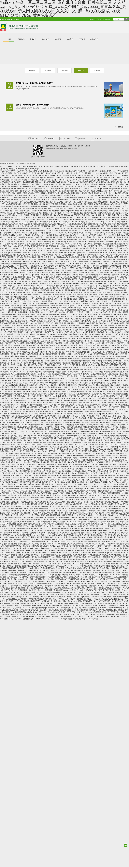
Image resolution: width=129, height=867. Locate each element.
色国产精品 (26, 246)
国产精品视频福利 (75, 363)
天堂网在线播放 (44, 511)
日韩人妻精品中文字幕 (37, 383)
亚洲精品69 (49, 513)
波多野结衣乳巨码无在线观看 (103, 330)
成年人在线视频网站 (31, 356)
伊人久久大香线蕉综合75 (49, 266)
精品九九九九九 (10, 541)
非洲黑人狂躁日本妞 (50, 270)
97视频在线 (60, 244)
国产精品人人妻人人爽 (91, 374)
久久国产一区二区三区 (89, 332)
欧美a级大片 (37, 294)
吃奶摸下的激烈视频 (66, 528)
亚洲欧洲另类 (107, 557)
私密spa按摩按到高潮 (16, 612)
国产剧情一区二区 (99, 266)
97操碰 (14, 361)
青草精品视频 (23, 312)
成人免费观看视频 (32, 405)
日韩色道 (79, 255)
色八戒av (84, 612)
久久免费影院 (64, 314)
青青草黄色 (47, 204)
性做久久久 (40, 253)
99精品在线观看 (10, 440)
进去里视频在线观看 (112, 358)
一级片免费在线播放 (119, 387)
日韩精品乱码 (66, 288)
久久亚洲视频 (47, 458)
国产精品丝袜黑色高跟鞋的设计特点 (113, 208)
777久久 (78, 180)
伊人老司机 (68, 449)
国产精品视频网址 (104, 314)
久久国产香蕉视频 (35, 272)
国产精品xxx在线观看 (91, 259)
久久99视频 (114, 350)
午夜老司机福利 (54, 261)
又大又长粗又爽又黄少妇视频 (105, 433)
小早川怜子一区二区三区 (81, 195)
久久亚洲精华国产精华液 (37, 541)
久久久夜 (114, 339)
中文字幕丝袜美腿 (24, 352)
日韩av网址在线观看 (108, 182)
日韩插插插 (64, 363)
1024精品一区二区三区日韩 (12, 391)
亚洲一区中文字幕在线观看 (97, 458)
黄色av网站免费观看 (14, 193)
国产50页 (36, 283)
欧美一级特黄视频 (52, 407)
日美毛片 (19, 363)
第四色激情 (84, 429)
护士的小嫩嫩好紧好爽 (23, 389)
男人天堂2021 (15, 433)
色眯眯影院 (59, 343)
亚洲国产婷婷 (12, 579)
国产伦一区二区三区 (30, 175)
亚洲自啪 (11, 228)
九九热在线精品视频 (70, 511)
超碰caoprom (103, 184)
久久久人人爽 (54, 440)
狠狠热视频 (18, 539)
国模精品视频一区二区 (107, 270)
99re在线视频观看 (80, 310)
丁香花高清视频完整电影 (106, 286)
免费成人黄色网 (55, 275)
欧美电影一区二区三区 (38, 226)
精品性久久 (120, 182)
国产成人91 (72, 281)
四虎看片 (79, 266)
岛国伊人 (60, 480)
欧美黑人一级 (68, 553)
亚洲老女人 (20, 241)
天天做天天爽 (29, 550)
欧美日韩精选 (23, 564)
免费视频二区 (21, 299)
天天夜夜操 (19, 568)
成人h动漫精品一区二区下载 (54, 376)
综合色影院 (93, 268)
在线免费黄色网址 (27, 308)
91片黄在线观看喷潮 (90, 184)
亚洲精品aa (102, 451)
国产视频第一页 (55, 191)
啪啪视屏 (44, 173)
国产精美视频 (5, 409)
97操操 (46, 200)
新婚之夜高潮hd (67, 515)
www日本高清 (84, 261)
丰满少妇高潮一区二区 (119, 200)
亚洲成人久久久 (48, 339)
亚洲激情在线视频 (42, 380)
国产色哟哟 (23, 524)
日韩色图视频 (88, 204)
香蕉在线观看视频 (80, 316)
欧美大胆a (66, 306)
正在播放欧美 (30, 189)
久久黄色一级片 (49, 530)
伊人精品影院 (73, 345)
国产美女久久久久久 (92, 208)
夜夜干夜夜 (44, 378)
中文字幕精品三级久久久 (58, 380)
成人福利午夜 (93, 180)
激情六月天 (64, 211)
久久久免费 (35, 500)
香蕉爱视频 (93, 248)
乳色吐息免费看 (56, 327)
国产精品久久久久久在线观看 (83, 579)
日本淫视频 (41, 608)
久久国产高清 (20, 431)
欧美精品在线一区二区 (120, 268)
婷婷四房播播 (36, 177)
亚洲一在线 (95, 519)
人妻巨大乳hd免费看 (37, 369)
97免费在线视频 (56, 306)
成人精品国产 (83, 495)
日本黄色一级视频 (122, 204)
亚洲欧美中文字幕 (107, 301)
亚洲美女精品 (121, 500)
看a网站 (85, 180)
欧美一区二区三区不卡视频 (63, 491)
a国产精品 (15, 226)
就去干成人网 (67, 264)
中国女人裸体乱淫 (78, 482)
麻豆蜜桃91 (114, 180)
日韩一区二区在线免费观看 (26, 286)
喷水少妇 (12, 444)
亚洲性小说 (107, 387)
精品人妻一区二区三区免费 (103, 290)
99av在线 (85, 449)
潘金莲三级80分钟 (38, 235)
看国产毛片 (37, 471)
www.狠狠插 (39, 619)
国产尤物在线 (110, 250)
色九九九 (30, 299)
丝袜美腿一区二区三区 (54, 301)
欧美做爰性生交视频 (64, 303)
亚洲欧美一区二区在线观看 (115, 316)
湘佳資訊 (33, 39)
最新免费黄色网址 (108, 171)
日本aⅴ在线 (101, 310)
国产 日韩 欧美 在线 (57, 202)
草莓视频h (50, 464)
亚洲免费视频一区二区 (17, 283)
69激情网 (122, 180)
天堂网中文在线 (115, 283)
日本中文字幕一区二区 (115, 186)
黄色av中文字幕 (54, 484)
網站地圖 (95, 138)
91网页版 (55, 175)
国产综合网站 (37, 171)
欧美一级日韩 (20, 336)
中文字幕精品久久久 (90, 288)
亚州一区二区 (73, 208)
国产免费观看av (99, 502)
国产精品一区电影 (123, 475)
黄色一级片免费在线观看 (120, 219)
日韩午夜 (29, 343)
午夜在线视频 (96, 237)
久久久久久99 (54, 561)
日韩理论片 (116, 215)
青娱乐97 (118, 601)
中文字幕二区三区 (16, 270)
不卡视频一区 (56, 323)
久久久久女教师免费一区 (117, 553)
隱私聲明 (80, 138)
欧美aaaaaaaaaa (34, 484)
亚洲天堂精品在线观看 (10, 524)
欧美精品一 (17, 533)
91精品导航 (125, 275)
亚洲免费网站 (7, 533)
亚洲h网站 (88, 570)
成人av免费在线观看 (31, 427)
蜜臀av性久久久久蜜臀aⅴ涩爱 (106, 526)
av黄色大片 (79, 442)
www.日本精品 (66, 248)
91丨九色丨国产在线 (80, 297)
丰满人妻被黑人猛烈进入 (105, 601)
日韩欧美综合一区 (119, 191)
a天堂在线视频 (44, 186)
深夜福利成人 (6, 222)
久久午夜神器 (50, 217)
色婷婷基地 (52, 420)
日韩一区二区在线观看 (96, 447)
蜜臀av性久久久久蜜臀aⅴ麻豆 (51, 416)
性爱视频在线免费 (76, 200)
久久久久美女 (59, 400)
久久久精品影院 (105, 224)
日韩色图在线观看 (62, 286)
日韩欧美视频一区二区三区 (92, 564)
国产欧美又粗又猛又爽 (95, 380)
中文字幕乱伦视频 (61, 464)
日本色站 (24, 264)
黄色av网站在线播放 (14, 261)
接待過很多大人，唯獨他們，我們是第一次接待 (34, 83)
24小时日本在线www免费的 (98, 297)
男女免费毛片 (52, 226)
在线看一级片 (100, 343)
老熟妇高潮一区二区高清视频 (38, 222)
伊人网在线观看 (19, 343)
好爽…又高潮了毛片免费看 (92, 244)
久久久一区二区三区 (76, 250)
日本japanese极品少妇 (21, 345)
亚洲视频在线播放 (49, 308)
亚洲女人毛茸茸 (90, 614)
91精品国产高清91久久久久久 (43, 224)
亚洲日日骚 (50, 581)
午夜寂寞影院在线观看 (42, 429)
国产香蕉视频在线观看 (64, 354)
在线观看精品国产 (69, 414)
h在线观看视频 (41, 264)
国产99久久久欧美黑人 (114, 303)
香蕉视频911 (89, 173)
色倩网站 (69, 297)
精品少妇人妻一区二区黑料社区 (93, 358)
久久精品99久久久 (31, 612)
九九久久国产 (74, 314)
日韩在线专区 (21, 464)
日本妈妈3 (98, 411)
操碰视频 (18, 219)
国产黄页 (43, 592)
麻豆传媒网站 (52, 577)
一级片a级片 (117, 546)
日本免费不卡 (59, 489)
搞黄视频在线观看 (104, 398)
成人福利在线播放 (65, 471)
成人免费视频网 (110, 365)
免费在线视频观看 (53, 211)
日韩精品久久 (11, 484)
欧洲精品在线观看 (79, 257)
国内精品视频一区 (95, 230)
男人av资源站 (99, 177)
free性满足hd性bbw (29, 522)
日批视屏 (100, 469)
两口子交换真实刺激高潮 (49, 246)
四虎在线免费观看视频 (17, 189)
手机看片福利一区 (52, 608)
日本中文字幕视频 (65, 237)
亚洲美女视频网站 (21, 599)
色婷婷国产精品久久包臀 (91, 182)
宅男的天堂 (31, 303)
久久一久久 (19, 438)
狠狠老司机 (4, 279)
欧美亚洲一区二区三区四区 (18, 272)
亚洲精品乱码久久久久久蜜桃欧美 (12, 224)
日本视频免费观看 (47, 255)
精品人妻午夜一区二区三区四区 (92, 222)
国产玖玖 (79, 246)
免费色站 (54, 325)
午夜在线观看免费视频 (31, 261)
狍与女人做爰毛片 (115, 418)
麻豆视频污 (73, 171)
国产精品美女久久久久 (97, 303)
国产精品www (72, 253)
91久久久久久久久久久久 (94, 396)
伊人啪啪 (59, 259)
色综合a (73, 550)
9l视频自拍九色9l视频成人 (65, 526)
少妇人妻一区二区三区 (94, 354)
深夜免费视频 (45, 365)
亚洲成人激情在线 (99, 517)
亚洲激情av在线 (106, 191)
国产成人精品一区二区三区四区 (59, 299)
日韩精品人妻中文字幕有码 (118, 297)
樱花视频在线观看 (117, 319)
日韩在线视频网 (119, 491)
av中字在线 (8, 339)
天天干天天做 (32, 259)
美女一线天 (27, 301)
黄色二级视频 (27, 182)
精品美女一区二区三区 (19, 222)
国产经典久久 (15, 306)
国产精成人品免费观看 (75, 427)
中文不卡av (41, 407)
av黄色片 (80, 259)
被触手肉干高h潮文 (78, 475)
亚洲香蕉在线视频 (30, 257)
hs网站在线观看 (83, 610)
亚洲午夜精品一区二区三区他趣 (62, 279)
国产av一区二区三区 (16, 374)
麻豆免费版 (49, 372)
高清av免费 (91, 433)
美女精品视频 (49, 400)
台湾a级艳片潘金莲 (8, 458)
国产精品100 (77, 453)
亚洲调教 (33, 577)
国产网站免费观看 (95, 548)
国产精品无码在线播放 (40, 352)
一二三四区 (71, 365)
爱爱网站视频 (12, 184)
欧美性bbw (121, 235)
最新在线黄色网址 (77, 306)
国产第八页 (6, 288)
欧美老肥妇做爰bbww (44, 583)
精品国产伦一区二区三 (110, 308)
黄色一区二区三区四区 (19, 416)
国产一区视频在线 (33, 268)
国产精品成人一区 (29, 253)
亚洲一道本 (36, 535)
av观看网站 (46, 391)
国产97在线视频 (70, 233)
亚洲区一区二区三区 (105, 546)
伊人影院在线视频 (15, 182)
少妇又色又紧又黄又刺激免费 (31, 204)
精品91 (97, 530)
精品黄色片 (82, 171)
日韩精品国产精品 (86, 177)
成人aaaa (125, 228)
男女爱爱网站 (42, 409)
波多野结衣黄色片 (79, 354)
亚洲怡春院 (24, 378)
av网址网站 (102, 369)
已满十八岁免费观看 (80, 471)
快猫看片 (119, 511)
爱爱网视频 (4, 358)
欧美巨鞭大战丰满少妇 (59, 334)
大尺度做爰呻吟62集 (94, 171)
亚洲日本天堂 (67, 597)
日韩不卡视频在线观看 (80, 270)
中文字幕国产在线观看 (95, 235)
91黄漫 (59, 321)
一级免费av (13, 425)
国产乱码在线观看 (109, 352)
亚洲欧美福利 (56, 391)
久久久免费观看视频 (120, 356)
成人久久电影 (45, 500)
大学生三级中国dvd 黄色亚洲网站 (81, 211)
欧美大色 (38, 517)
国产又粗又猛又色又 (69, 469)
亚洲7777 (86, 363)
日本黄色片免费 (63, 599)
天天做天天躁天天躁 (43, 297)
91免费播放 (33, 533)
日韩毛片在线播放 (31, 444)
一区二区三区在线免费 (97, 391)
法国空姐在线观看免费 (29, 306)
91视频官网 (81, 228)
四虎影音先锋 (36, 473)
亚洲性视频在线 (61, 208)
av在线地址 (66, 275)
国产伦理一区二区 (6, 294)
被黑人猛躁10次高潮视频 (9, 206)
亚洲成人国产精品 (32, 279)
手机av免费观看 (14, 264)
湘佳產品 (45, 39)
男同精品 (38, 515)
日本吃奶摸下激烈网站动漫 (59, 200)
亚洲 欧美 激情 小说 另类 (69, 261)
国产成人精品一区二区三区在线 (52, 473)
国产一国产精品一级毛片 (70, 197)
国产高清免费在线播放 (101, 372)
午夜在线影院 (91, 583)
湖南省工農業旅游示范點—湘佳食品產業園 (32, 105)
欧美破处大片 (110, 241)
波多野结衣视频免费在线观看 (116, 559)
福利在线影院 (116, 449)
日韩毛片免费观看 (95, 352)
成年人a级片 (110, 204)
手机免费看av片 (42, 374)
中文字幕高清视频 (21, 590)
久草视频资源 (6, 477)
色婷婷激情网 (9, 217)
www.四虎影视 (121, 270)
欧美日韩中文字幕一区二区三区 (38, 228)
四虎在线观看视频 (40, 420)
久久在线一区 (50, 235)
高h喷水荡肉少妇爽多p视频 (40, 219)
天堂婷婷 (9, 347)
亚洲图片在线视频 (53, 403)
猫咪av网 (59, 517)
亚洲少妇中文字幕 (23, 553)
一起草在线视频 (34, 312)
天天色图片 (92, 500)
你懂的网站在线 (53, 206)
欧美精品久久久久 (108, 599)
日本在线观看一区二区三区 (16, 422)
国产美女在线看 (120, 504)
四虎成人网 (42, 414)
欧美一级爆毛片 (84, 191)
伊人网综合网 (106, 237)
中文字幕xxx (116, 237)
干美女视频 (52, 477)
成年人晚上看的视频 (66, 312)
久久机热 (125, 590)
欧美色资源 (36, 255)
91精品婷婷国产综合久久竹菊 (93, 427)
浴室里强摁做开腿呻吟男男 (100, 339)
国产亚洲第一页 (58, 555)
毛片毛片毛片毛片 (83, 594)
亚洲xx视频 (63, 253)
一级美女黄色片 (108, 193)
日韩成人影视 (15, 387)
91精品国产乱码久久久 (23, 195)
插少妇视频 (39, 586)
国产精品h (38, 550)
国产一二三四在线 (91, 484)
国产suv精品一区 (44, 306)
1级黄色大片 (36, 195)
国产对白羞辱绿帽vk (90, 376)
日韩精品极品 (70, 493)
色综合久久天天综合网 (60, 281)
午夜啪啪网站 (95, 363)
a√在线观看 (120, 522)
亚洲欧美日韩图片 (62, 548)
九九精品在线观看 (56, 186)
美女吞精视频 (26, 418)
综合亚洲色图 (49, 489)
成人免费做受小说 (73, 361)
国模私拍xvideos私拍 (101, 206)
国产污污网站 (23, 594)
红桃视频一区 (19, 566)
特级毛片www (25, 327)
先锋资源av (89, 290)
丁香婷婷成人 (14, 572)
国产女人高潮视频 (13, 400)
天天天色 (12, 241)
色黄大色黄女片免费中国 (72, 277)
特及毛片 (80, 336)
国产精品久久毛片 (61, 224)
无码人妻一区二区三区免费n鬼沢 (48, 288)
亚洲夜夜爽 (86, 453)
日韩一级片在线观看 (42, 358)
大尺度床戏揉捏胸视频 (63, 339)
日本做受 (122, 339)
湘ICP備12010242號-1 (53, 146)
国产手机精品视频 (44, 444)
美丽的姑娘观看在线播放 (8, 323)
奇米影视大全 (62, 405)
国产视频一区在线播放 (99, 195)
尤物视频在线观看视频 (97, 253)
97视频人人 (47, 281)
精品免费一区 (95, 586)
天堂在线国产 (6, 416)
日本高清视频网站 (16, 175)
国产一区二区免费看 (95, 438)
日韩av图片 (15, 288)
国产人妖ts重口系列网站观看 (16, 292)
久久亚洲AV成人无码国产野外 (64, 184)
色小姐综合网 (64, 175)
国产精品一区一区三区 (8, 365)
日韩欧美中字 (124, 455)
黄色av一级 (93, 215)
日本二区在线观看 (114, 385)
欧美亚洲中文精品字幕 (52, 257)
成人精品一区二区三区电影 (30, 173)
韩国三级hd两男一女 (88, 378)
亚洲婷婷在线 (48, 586)
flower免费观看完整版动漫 (103, 299)
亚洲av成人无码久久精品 (107, 233)
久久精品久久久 (14, 511)
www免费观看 (12, 429)
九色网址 (20, 365)
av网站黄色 (122, 458)
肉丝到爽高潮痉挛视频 (11, 332)
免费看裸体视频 (106, 189)
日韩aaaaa (110, 211)
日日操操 (74, 299)
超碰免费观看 (12, 594)
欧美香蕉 (54, 422)
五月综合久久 (91, 286)
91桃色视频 (95, 217)
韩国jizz (47, 327)
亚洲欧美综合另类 (48, 332)
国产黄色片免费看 (103, 486)
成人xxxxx (89, 299)
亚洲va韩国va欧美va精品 (11, 414)
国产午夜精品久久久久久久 (93, 175)
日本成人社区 (70, 438)
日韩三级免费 (33, 597)
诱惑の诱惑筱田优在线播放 (94, 294)
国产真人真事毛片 (107, 414)
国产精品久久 (52, 537)
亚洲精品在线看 (81, 438)
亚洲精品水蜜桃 (32, 325)
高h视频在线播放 (16, 301)
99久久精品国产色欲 (90, 246)
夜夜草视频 (48, 319)
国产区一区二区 (78, 290)
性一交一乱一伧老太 (92, 341)
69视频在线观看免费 (101, 566)
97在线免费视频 (72, 241)
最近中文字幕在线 (90, 491)
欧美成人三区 (86, 519)
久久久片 (119, 336)
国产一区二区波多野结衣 (89, 314)
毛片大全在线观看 (29, 367)
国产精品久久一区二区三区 (71, 222)
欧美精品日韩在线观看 (88, 327)
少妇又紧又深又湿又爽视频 (18, 383)
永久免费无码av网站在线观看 (70, 575)
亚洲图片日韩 (12, 268)
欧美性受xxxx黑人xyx (14, 605)
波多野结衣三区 (87, 480)
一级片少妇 (14, 451)
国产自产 (33, 345)
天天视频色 (106, 442)
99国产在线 (104, 325)
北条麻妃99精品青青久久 (80, 608)
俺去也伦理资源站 (44, 345)
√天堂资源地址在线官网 (65, 477)
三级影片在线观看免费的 (87, 400)
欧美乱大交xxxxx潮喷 (19, 394)
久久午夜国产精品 (48, 177)
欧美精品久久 (38, 182)
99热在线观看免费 (53, 497)
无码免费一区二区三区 (76, 405)
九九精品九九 (70, 226)
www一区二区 (26, 400)
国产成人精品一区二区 (47, 208)
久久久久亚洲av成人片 (15, 197)
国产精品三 (123, 363)
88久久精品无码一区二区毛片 (40, 323)
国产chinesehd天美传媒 (69, 230)
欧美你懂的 (83, 224)
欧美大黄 (20, 440)
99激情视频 (122, 405)
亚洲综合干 (34, 186)
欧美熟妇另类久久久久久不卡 (22, 466)
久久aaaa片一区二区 (58, 297)
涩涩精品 (125, 283)
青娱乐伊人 (38, 339)
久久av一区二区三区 (92, 581)
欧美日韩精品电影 (15, 253)
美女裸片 (67, 473)
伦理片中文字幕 (115, 206)
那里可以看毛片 (72, 541)
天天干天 (40, 257)
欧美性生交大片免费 (28, 575)
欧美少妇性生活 (19, 215)
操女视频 (118, 610)
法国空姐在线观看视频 (8, 286)
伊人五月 (29, 283)
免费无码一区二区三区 (66, 385)
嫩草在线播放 (32, 464)
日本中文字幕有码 (38, 217)
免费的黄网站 (93, 451)
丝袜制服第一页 (61, 411)
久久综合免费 (63, 460)
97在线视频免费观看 (48, 438)
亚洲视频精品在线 (42, 202)
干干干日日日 (114, 327)
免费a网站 (87, 597)
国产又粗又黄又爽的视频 (29, 511)
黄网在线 (19, 257)
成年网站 (109, 288)
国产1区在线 (124, 497)
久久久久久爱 (98, 440)
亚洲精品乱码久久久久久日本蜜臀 (67, 177)
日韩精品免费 (12, 564)
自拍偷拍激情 (55, 429)
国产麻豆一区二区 (77, 173)
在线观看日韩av (8, 530)
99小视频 (64, 619)
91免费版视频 (121, 253)
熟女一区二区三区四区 (65, 592)
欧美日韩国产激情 (16, 356)
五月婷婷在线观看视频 (41, 275)
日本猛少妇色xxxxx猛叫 (62, 482)
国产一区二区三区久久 (27, 202)
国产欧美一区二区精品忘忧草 (42, 389)
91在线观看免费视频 (13, 204)
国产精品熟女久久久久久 (113, 175)
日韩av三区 (4, 253)
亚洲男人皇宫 (102, 292)
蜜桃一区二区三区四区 (88, 264)
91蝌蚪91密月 (102, 511)
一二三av (7, 237)
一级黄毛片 (16, 173)
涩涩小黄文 (42, 497)
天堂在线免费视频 (85, 440)
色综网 (37, 310)
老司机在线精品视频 (73, 189)
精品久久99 (16, 497)
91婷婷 (45, 486)
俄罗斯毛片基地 (33, 416)
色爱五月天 (29, 429)
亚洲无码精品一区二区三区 (9, 592)
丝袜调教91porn (69, 433)
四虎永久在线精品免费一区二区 (14, 372)
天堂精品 (119, 171)
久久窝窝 (9, 250)
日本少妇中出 (46, 310)
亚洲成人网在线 (45, 180)
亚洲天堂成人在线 (12, 191)
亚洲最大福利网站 (68, 323)
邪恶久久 (101, 213)
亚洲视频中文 (51, 321)
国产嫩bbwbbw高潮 (26, 420)
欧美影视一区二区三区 (28, 288)
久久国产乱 (82, 436)
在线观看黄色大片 (51, 253)
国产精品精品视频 (64, 270)
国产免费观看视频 (84, 281)
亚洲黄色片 (61, 189)
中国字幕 (125, 332)
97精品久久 (119, 530)
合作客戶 (69, 39)
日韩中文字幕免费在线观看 (34, 372)
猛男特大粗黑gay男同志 (81, 272)
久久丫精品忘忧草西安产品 (32, 213)
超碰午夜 (97, 480)
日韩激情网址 (88, 502)
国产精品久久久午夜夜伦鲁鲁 (53, 290)
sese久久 (76, 327)
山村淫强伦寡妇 (107, 361)
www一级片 (101, 400)
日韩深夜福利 (76, 193)
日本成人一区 (69, 186)
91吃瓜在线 (70, 581)
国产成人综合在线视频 (21, 211)
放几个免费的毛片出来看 (40, 191)
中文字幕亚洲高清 (91, 444)
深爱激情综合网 (5, 226)
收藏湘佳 (91, 19)
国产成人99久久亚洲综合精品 (43, 343)
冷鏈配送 (57, 39)
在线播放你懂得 (48, 213)
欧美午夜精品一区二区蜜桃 (21, 177)
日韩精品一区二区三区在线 (50, 193)
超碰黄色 (105, 389)
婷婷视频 (56, 575)
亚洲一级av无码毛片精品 (114, 226)
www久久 (70, 215)
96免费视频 (41, 464)
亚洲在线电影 (57, 367)
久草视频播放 (75, 213)
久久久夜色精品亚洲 (8, 455)
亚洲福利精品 (50, 259)
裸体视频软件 (88, 319)
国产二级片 (66, 173)
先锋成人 (61, 239)
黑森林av (7, 233)
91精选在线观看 (69, 343)
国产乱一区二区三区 (122, 414)
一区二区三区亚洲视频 (112, 222)
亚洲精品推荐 (35, 246)
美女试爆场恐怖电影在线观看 (77, 308)
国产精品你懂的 (62, 250)
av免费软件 (104, 336)
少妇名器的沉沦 (79, 515)
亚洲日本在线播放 (30, 197)
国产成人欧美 (36, 391)
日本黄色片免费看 (49, 550)
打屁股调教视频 (116, 261)
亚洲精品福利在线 (68, 219)
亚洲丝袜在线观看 (19, 277)
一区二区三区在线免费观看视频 (117, 246)
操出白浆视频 (123, 264)
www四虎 (9, 310)
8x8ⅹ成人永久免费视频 (42, 422)
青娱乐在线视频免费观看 (64, 217)
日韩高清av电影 (65, 608)
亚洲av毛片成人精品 (46, 427)
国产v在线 (13, 180)
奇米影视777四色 (30, 409)
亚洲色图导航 (97, 193)
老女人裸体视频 (23, 208)
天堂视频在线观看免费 (116, 378)
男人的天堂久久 (101, 378)
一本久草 (30, 477)
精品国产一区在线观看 (37, 321)
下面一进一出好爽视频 (23, 217)
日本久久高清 (55, 228)
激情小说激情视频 (43, 241)
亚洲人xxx (102, 550)
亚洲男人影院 (100, 241)
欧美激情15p (85, 586)
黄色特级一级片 (113, 248)
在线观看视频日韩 (77, 455)
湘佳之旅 (81, 70)
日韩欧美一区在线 (15, 460)
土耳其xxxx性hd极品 (96, 425)
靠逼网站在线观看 (82, 268)
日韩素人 (54, 365)
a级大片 (10, 215)
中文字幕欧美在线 (64, 451)
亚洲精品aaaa (68, 367)
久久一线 (9, 303)
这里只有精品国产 (66, 310)
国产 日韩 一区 (120, 312)
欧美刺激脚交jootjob (77, 590)
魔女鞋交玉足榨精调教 (15, 396)
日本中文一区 (43, 197)
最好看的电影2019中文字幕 (12, 235)
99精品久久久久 (64, 533)
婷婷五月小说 (102, 590)
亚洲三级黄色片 (26, 526)
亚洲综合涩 (67, 195)
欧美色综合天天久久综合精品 (13, 535)
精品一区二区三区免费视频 (45, 286)
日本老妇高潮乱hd (116, 230)
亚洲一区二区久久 (102, 283)
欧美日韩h (28, 535)
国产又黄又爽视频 (16, 354)
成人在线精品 (51, 189)
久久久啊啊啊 (45, 215)
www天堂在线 (76, 561)
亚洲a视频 (118, 361)
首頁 (9, 39)
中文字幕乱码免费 (35, 281)
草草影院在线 (119, 493)
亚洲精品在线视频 (93, 301)
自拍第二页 (83, 616)
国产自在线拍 (11, 350)
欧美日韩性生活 (47, 482)
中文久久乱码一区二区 (68, 228)
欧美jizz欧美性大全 (26, 200)
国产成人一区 (42, 250)
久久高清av (86, 422)
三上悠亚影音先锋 (19, 480)
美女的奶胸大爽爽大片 (9, 334)
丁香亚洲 (84, 303)
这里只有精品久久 (24, 544)
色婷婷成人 (69, 202)
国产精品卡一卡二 (17, 504)
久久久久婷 (112, 533)
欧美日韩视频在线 (72, 431)
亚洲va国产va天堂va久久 (48, 480)
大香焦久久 (57, 522)
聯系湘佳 (48, 138)
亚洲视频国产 (59, 316)
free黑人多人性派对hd (114, 334)
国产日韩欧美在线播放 (25, 361)
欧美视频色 (26, 219)
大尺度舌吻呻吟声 (45, 175)
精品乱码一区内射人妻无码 (101, 219)
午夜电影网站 (50, 398)
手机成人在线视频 (111, 264)
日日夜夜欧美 (120, 325)
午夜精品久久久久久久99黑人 (92, 387)
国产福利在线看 (76, 319)
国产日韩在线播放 (45, 347)
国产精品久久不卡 (68, 391)
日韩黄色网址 (29, 270)
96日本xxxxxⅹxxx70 (58, 241)
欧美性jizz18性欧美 (32, 475)
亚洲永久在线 (27, 193)
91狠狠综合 (106, 429)
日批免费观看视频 (32, 215)
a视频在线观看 (56, 511)
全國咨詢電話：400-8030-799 (9, 19)
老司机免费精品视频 (117, 347)
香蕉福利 (23, 407)
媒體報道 (48, 70)
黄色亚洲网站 (109, 294)
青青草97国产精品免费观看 (107, 272)
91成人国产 (22, 268)
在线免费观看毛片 (41, 299)
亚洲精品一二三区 (69, 259)
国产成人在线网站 (88, 385)
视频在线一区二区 (36, 334)
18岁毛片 (81, 208)
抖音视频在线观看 (99, 211)
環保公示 (97, 70)
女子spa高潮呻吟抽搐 (94, 257)
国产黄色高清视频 (65, 294)
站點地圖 (107, 19)
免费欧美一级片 (41, 230)
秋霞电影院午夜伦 (46, 283)
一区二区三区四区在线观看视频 (44, 330)
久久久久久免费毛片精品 (49, 312)
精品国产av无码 (19, 250)
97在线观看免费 (22, 350)
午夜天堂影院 (88, 566)
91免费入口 (92, 310)
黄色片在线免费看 (54, 173)
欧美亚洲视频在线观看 (99, 281)
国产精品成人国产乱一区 (51, 272)
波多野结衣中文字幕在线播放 (91, 568)
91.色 (7, 376)
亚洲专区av (60, 332)
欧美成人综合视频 (71, 239)
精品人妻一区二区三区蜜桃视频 (59, 524)
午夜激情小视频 (87, 603)
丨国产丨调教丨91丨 (72, 378)
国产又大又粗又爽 (15, 548)
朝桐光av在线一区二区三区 (96, 228)
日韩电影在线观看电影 (83, 219)
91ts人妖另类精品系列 (14, 213)
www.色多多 (93, 553)
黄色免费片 (62, 365)
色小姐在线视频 (25, 206)
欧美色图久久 (34, 378)
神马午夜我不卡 (6, 277)
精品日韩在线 (48, 182)
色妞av (3, 500)
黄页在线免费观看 (26, 471)
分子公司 (82, 39)
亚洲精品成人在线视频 (86, 241)
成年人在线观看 (93, 612)
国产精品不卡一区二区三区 (83, 202)
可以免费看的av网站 (77, 533)
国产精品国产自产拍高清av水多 (100, 495)
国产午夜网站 (12, 244)
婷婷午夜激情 (9, 559)
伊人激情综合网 (26, 294)
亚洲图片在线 (7, 480)
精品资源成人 (95, 422)
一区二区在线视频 (80, 356)
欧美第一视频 (56, 219)
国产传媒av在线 (55, 222)
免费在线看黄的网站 (31, 555)
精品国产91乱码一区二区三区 (38, 564)
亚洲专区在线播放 (114, 477)
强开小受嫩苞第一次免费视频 (28, 180)
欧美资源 (62, 431)
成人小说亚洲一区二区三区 (116, 383)
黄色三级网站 (86, 193)
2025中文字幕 (51, 495)
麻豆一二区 (14, 321)
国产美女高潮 (76, 473)
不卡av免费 (55, 310)
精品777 (61, 422)
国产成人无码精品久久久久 (101, 323)
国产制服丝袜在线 (115, 367)
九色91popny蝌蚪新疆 (58, 546)
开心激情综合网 (36, 314)
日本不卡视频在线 (111, 447)
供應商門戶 (94, 39)
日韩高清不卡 (24, 248)
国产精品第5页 (120, 294)
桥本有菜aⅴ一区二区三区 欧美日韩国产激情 (28, 319)
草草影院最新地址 (27, 358)
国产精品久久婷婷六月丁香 (37, 524)
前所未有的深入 (66, 257)
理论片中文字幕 (43, 447)
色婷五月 (36, 193)
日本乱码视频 (124, 502)
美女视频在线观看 (114, 590)
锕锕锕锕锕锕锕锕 (99, 383)
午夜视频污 (34, 208)
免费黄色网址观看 (63, 550)
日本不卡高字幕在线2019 (70, 429)
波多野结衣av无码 (115, 332)
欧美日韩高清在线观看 (73, 422)
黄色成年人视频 (87, 206)
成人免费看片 (79, 528)
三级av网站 (44, 610)
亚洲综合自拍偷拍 (45, 612)
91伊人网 (75, 339)
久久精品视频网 (105, 217)
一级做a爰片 (49, 425)
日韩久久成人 (80, 396)
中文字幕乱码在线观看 (120, 224)
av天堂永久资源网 (86, 197)
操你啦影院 (23, 601)
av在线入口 (95, 312)
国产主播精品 (100, 250)
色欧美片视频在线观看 (80, 248)
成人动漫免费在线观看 (111, 244)
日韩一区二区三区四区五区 (104, 277)
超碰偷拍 (81, 484)
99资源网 (29, 561)
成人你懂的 (32, 590)
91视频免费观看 (80, 477)
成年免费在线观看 (12, 200)
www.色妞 (100, 264)
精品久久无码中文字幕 (8, 171)
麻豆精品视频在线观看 (108, 259)
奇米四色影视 (114, 197)
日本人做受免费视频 (86, 418)
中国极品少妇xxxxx (76, 175)
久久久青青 (15, 230)
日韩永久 (78, 387)
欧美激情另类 (110, 213)
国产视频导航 (17, 233)
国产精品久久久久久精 (82, 217)
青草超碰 (18, 449)
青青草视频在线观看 (17, 398)
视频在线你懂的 (113, 403)
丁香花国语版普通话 (40, 233)
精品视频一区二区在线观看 (30, 341)
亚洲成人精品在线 (67, 403)
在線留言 (99, 19)
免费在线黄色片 (25, 191)
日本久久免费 (78, 204)
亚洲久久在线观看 (121, 211)
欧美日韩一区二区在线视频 (41, 418)
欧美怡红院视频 (119, 436)
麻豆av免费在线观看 (120, 288)
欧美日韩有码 (32, 495)
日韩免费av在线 (113, 515)
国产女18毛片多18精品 (54, 277)
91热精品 (56, 436)
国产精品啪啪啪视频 (18, 237)
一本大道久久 (105, 200)
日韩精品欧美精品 (37, 425)
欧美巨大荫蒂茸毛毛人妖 (28, 451)
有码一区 (79, 184)
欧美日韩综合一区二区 (78, 286)
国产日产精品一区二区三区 (39, 248)
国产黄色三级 (83, 486)
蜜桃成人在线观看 (16, 528)
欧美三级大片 (14, 202)
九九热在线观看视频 (61, 171)
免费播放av (100, 316)
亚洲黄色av (7, 177)
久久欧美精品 (106, 275)
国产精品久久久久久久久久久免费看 (37, 566)
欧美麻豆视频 (48, 171)
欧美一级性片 (83, 253)
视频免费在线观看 (21, 458)
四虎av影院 (46, 515)
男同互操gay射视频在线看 (12, 246)
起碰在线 (111, 325)
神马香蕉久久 (64, 440)
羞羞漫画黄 (80, 343)
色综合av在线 (110, 253)
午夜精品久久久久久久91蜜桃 (25, 411)
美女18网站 (82, 497)
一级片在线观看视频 (31, 570)
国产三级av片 (77, 597)
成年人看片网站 (31, 241)
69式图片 (61, 226)
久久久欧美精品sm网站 (64, 235)
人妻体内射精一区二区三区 (109, 524)
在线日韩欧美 (18, 239)
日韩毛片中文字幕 (86, 372)
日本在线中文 (63, 325)
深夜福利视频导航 (15, 367)
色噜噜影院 (87, 266)
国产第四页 (119, 599)
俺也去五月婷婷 (116, 442)
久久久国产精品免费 (101, 197)
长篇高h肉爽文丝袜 (90, 546)
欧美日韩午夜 (20, 559)
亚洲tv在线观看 (23, 323)
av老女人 (112, 522)
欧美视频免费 (24, 482)
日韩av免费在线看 (60, 182)
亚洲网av (124, 222)
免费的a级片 (124, 327)
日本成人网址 (104, 180)
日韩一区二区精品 (19, 303)
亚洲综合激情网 (32, 480)
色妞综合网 (58, 414)
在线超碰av (102, 248)
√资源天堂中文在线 (51, 396)
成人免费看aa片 (95, 261)
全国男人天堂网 (106, 356)
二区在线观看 (92, 619)
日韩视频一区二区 (84, 559)
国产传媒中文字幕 (26, 403)
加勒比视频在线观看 (72, 513)
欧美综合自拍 (50, 244)
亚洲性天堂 (104, 367)
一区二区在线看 (52, 453)
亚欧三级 (73, 524)
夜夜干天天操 (100, 255)
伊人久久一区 (84, 230)
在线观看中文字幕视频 (38, 211)
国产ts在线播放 (75, 206)
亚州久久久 (28, 275)
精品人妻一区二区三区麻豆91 (64, 255)
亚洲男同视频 (44, 559)
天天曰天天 (59, 455)
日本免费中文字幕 (38, 301)
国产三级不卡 (110, 427)
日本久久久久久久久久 (23, 255)
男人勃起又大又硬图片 (8, 266)
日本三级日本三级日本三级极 (117, 292)
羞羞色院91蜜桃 (19, 316)
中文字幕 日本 (111, 391)
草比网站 (30, 339)
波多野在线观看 (85, 339)
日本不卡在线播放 (31, 431)
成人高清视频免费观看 (47, 354)
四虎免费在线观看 (79, 369)
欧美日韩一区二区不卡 (35, 292)
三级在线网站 (73, 334)
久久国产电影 (108, 438)
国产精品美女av (11, 352)
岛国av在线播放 (101, 385)
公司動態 (32, 70)
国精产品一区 (6, 361)
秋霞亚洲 (58, 264)
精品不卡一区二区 (58, 180)
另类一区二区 (33, 350)
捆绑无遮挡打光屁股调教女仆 (60, 358)
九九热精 (95, 367)
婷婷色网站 (77, 449)
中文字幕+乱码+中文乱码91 (56, 541)
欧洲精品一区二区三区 (115, 195)
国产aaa (86, 555)
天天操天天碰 (89, 250)
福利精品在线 (65, 193)
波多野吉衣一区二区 (107, 312)
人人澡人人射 (31, 237)
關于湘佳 (21, 39)
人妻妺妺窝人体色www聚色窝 (89, 239)
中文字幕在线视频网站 (39, 206)
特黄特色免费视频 (35, 458)
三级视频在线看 (93, 224)
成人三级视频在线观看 (113, 579)
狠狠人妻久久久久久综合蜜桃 (86, 493)
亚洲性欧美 (52, 250)
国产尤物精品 (24, 186)
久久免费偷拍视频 (54, 197)
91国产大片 (109, 482)
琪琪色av (81, 345)
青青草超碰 (38, 270)
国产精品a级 (64, 206)
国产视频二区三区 (90, 233)
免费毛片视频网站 (91, 306)
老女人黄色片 (59, 513)
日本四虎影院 (9, 619)
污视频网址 (10, 513)
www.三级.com (43, 451)
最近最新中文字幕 (77, 544)
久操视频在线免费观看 (57, 378)
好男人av (77, 398)
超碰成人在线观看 (88, 277)
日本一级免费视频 (104, 215)
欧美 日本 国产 (55, 248)
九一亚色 (102, 484)
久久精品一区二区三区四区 (90, 189)
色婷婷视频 (108, 177)
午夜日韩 (51, 352)
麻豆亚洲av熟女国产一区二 (45, 548)
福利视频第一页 (13, 405)
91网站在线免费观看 (88, 283)
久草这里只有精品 (16, 409)
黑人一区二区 (25, 332)
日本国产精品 (76, 358)
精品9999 (58, 504)
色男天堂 (89, 345)
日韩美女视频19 (37, 400)
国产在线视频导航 (43, 433)
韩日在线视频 (7, 369)
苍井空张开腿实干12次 (91, 200)
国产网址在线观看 (77, 275)
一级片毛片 (69, 316)
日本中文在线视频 (91, 550)
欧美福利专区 (95, 191)
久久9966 (68, 204)
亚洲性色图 (19, 570)
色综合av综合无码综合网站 (104, 173)
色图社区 (40, 489)
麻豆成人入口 (50, 411)
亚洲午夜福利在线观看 (17, 279)
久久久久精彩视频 (115, 555)
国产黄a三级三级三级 (7, 290)
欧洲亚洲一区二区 (98, 508)
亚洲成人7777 (98, 460)
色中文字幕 (27, 539)
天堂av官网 (22, 184)
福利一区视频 (96, 361)
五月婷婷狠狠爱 (13, 186)
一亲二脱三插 (70, 180)
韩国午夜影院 (76, 603)
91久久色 (42, 570)
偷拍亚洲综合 (27, 546)
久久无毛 (89, 365)
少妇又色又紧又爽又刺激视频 (52, 605)
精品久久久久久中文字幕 (81, 237)
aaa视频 (32, 297)
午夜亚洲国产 (124, 453)
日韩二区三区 (9, 411)
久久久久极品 (53, 519)
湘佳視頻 (64, 70)
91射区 (67, 376)
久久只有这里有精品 (11, 420)
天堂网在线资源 (99, 592)
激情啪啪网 (59, 425)
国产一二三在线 (29, 239)
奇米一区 (106, 230)
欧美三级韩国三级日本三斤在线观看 (35, 449)
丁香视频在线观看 (57, 204)
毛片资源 (78, 385)
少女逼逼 (106, 528)
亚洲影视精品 (30, 316)
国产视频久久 (86, 350)
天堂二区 (85, 215)
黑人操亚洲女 (79, 186)
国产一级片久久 (96, 594)
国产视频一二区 (76, 376)
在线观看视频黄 (43, 363)
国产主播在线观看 (95, 308)
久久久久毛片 (50, 504)
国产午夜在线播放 (33, 184)
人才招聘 (64, 138)
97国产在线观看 (99, 204)
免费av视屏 (66, 416)
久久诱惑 (50, 264)
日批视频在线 (73, 224)
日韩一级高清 (41, 189)
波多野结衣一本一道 (80, 553)
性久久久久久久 (14, 358)
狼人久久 (13, 519)
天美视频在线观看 (56, 195)
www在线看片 (94, 270)
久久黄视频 (21, 171)
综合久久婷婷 (11, 464)
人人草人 (103, 477)
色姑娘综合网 (51, 592)
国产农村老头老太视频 (51, 292)
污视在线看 (117, 228)
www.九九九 (113, 184)
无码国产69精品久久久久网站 (46, 239)
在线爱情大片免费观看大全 (35, 277)
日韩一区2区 (103, 605)
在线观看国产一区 (39, 526)
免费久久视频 (108, 537)
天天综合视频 (103, 306)
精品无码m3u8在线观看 (114, 255)
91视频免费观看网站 (20, 347)
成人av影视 (76, 303)
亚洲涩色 (77, 215)
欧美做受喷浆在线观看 (70, 191)
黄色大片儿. (51, 603)
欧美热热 (80, 233)
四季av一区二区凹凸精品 (73, 244)
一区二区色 (72, 394)
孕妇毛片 (17, 294)
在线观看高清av (92, 369)
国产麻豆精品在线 (38, 506)
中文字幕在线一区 (93, 436)
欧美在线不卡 (81, 433)
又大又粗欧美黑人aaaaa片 (60, 590)
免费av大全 (79, 330)
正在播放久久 (15, 341)
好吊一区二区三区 (24, 425)
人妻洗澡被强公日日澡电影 (34, 244)
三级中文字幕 (56, 341)
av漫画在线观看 (121, 250)
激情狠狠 (120, 259)
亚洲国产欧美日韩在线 (60, 444)
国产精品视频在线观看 (19, 259)
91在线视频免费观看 (108, 475)
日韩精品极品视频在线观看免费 (25, 380)
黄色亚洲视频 (52, 387)
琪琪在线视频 (30, 336)
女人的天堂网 (118, 177)
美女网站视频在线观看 (89, 213)
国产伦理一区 (39, 200)
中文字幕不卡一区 (47, 184)
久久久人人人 (5, 270)
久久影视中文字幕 (59, 389)
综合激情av (20, 444)
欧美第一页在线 (30, 374)
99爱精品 (41, 259)
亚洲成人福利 (27, 233)
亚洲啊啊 (84, 575)
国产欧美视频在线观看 (114, 266)
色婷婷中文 (106, 261)
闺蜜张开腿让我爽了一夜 (20, 588)
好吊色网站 (11, 363)
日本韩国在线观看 (112, 513)
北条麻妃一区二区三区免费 (33, 436)
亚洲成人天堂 (9, 336)
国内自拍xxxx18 (117, 217)
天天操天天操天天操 (75, 182)
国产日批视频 (69, 500)
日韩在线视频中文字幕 (92, 275)
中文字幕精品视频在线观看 (115, 592)
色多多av (29, 171)
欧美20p (83, 380)
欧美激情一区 (114, 431)
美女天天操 (78, 367)
